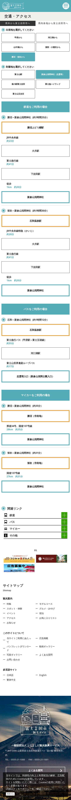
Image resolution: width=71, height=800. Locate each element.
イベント (11, 613)
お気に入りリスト (48, 617)
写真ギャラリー (14, 654)
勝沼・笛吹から (18, 57)
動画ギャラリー (47, 646)
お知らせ (11, 622)
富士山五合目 (18, 93)
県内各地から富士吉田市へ (53, 23)
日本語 (10, 675)
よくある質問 (46, 654)
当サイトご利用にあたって (19, 640)
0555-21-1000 (18, 759)
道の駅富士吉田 (18, 84)
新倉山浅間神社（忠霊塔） (52, 74)
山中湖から (18, 47)
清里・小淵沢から (52, 47)
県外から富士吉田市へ (17, 23)
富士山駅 (18, 74)
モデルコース (46, 603)
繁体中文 (11, 679)
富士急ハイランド (52, 84)
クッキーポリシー (22, 788)
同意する (10, 794)
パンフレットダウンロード (19, 648)
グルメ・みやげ (47, 608)
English (43, 675)
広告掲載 (43, 638)
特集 (9, 603)
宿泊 (41, 613)
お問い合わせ (13, 659)
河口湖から (53, 37)
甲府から (18, 37)
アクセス (11, 617)
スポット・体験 (14, 608)
